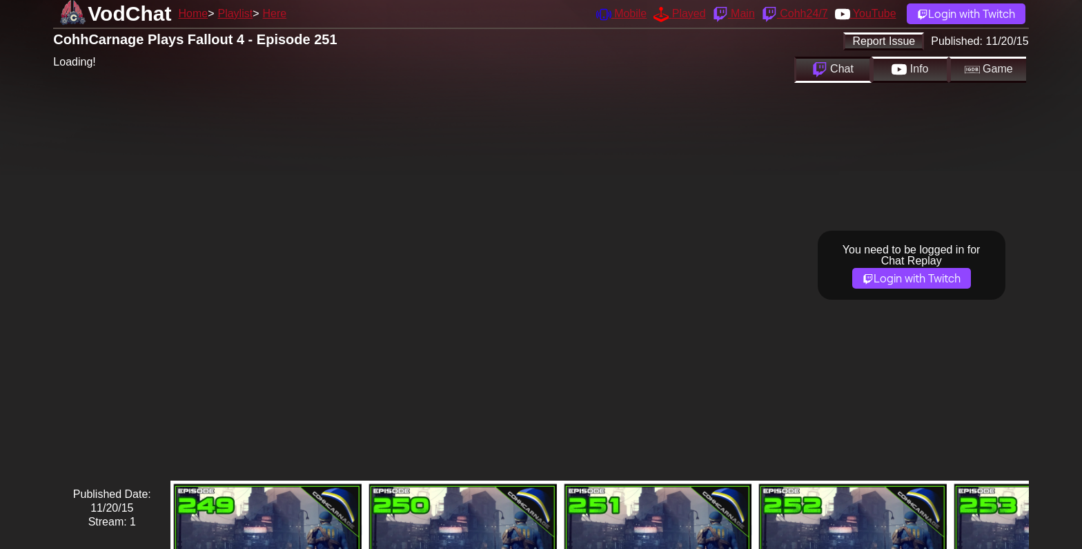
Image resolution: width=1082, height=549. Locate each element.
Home (193, 13)
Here (275, 13)
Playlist (235, 13)
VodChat (129, 13)
